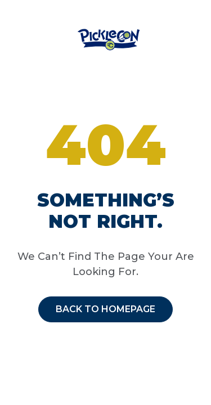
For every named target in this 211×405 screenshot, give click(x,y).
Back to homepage (105, 309)
